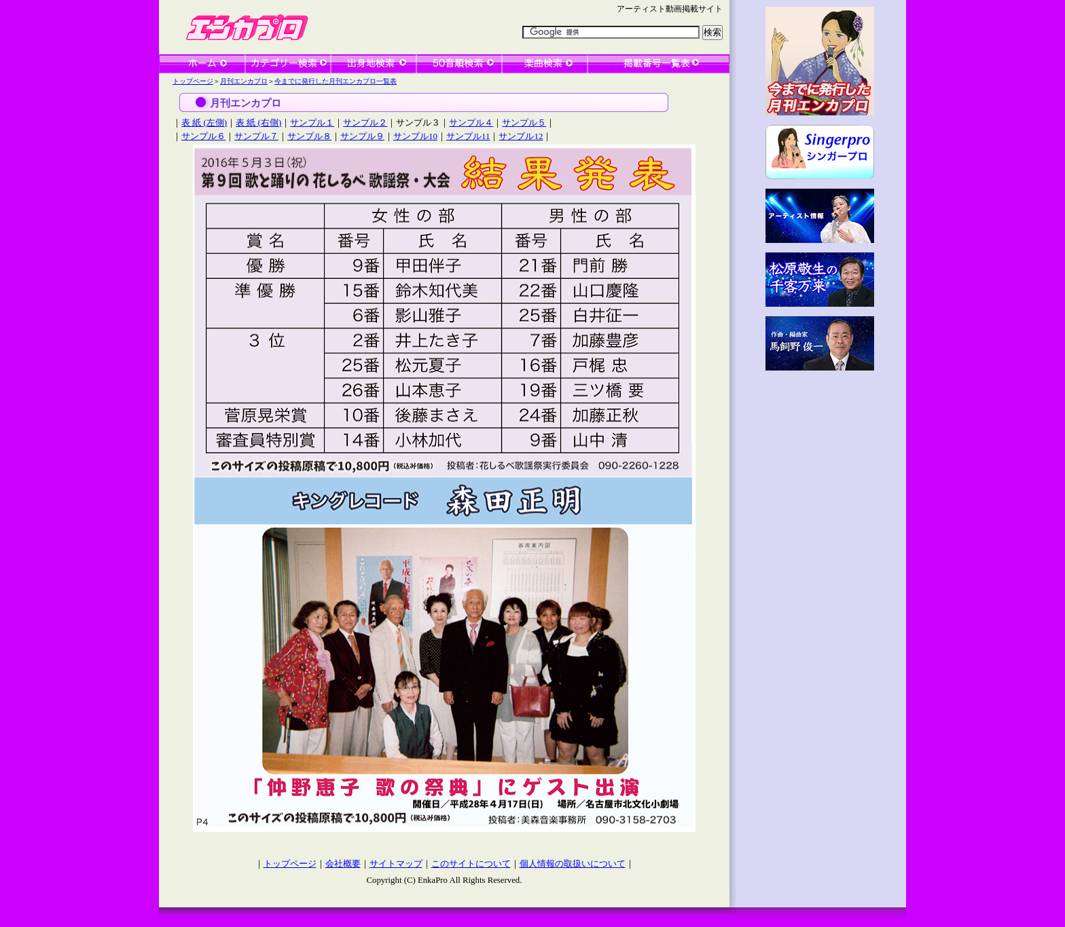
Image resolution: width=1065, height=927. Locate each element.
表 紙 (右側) (258, 122)
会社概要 (343, 864)
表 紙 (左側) (204, 122)
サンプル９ (362, 136)
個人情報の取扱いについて (573, 864)
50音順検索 (459, 63)
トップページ (193, 81)
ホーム (202, 63)
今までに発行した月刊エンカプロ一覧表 (335, 81)
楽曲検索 (545, 63)
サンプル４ (471, 122)
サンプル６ (203, 136)
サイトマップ (395, 864)
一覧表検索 (658, 63)
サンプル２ (365, 122)
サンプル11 (468, 136)
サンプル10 (415, 136)
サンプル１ (312, 122)
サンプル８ (309, 136)
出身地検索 (373, 63)
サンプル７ (256, 136)
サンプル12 (521, 136)
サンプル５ (524, 122)
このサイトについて (471, 864)
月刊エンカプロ (244, 81)
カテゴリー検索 (288, 63)
